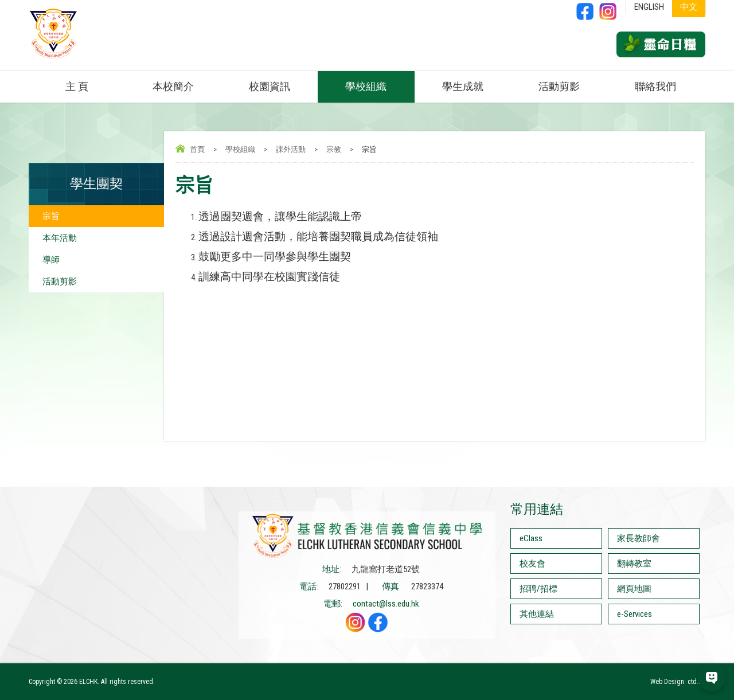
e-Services (634, 614)
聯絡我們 (655, 86)
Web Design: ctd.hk (677, 682)
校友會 (532, 563)
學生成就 (462, 86)
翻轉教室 (634, 563)
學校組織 (365, 86)
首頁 (197, 149)
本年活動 (59, 238)
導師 (51, 260)
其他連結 (537, 614)
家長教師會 (638, 538)
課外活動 (291, 149)
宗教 (333, 149)
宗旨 (51, 216)
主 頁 (76, 86)
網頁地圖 (634, 589)
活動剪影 (559, 86)
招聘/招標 (538, 589)
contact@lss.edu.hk (386, 604)
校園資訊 (269, 86)
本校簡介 (173, 86)
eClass (531, 538)
